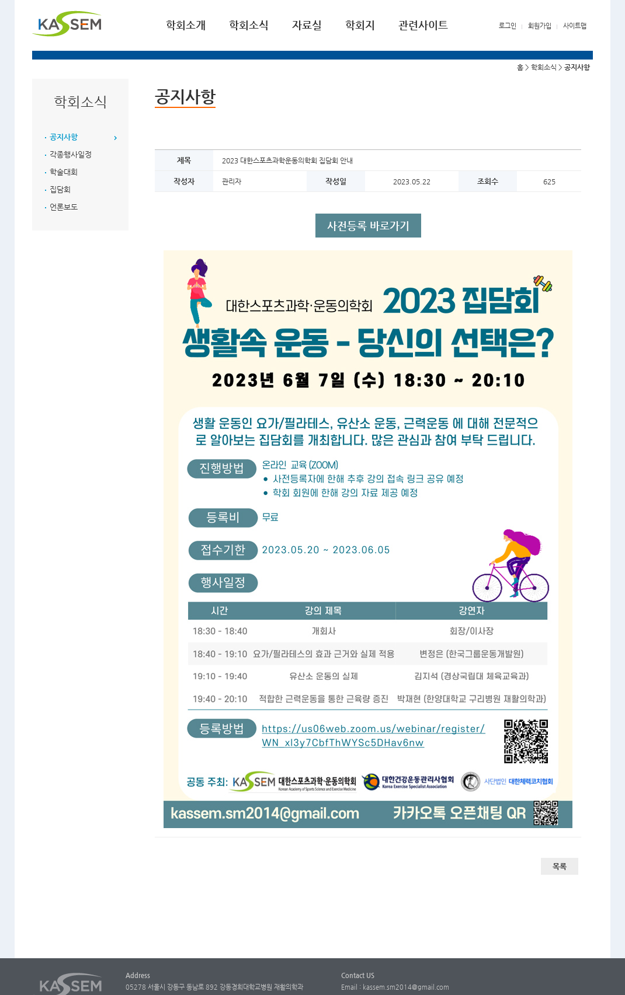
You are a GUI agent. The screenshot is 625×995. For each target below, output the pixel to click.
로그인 (507, 26)
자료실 (307, 25)
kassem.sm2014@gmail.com (406, 987)
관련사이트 (423, 25)
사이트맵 (574, 26)
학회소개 (186, 25)
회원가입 (539, 26)
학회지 (360, 25)
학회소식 (249, 25)
